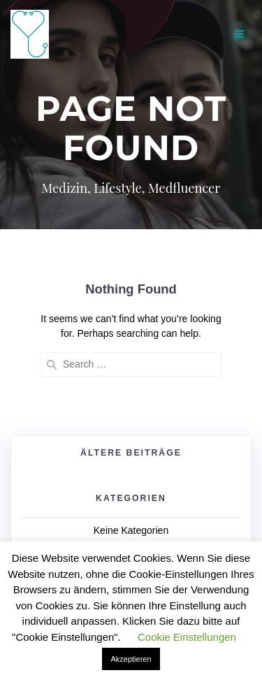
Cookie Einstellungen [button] (187, 637)
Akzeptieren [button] (130, 659)
